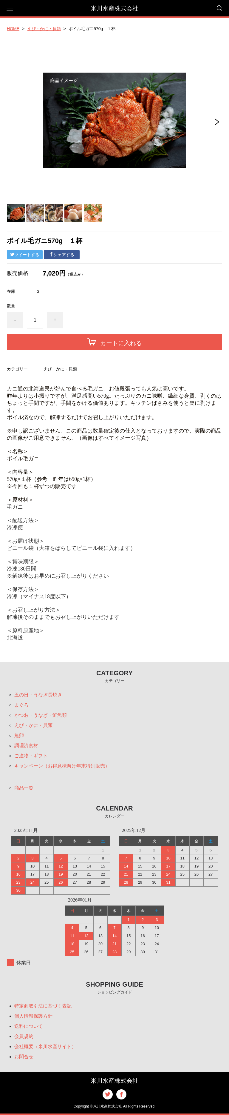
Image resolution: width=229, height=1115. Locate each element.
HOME (13, 28)
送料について (28, 1026)
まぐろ (21, 705)
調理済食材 (26, 745)
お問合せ (23, 1056)
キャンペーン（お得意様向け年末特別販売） (62, 765)
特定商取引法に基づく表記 (43, 1005)
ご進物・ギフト (31, 755)
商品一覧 (23, 788)
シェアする (61, 254)
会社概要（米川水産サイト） (45, 1046)
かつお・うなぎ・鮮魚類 (40, 715)
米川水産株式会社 (114, 8)
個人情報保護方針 (33, 1016)
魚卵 (19, 735)
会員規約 (23, 1036)
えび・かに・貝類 (44, 28)
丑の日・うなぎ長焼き (38, 694)
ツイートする (24, 254)
